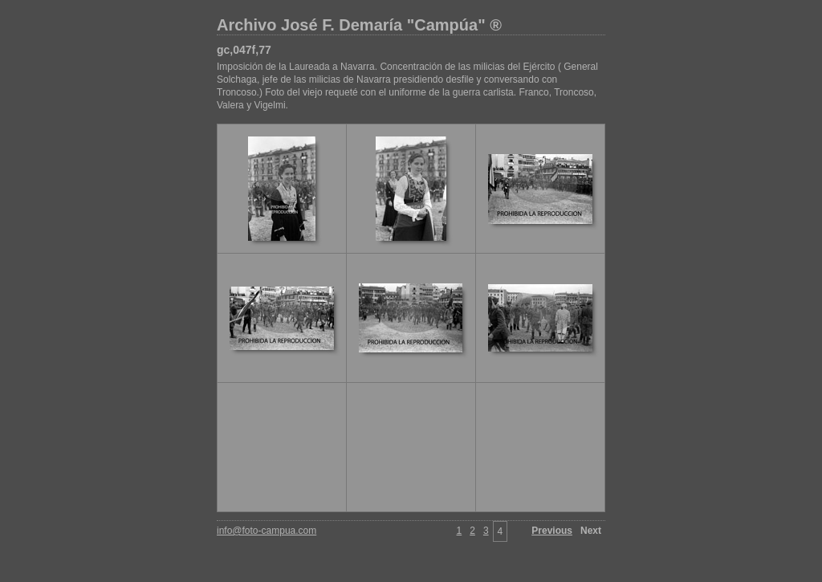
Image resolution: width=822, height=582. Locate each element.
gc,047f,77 (244, 49)
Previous (551, 530)
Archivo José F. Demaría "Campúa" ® (359, 25)
